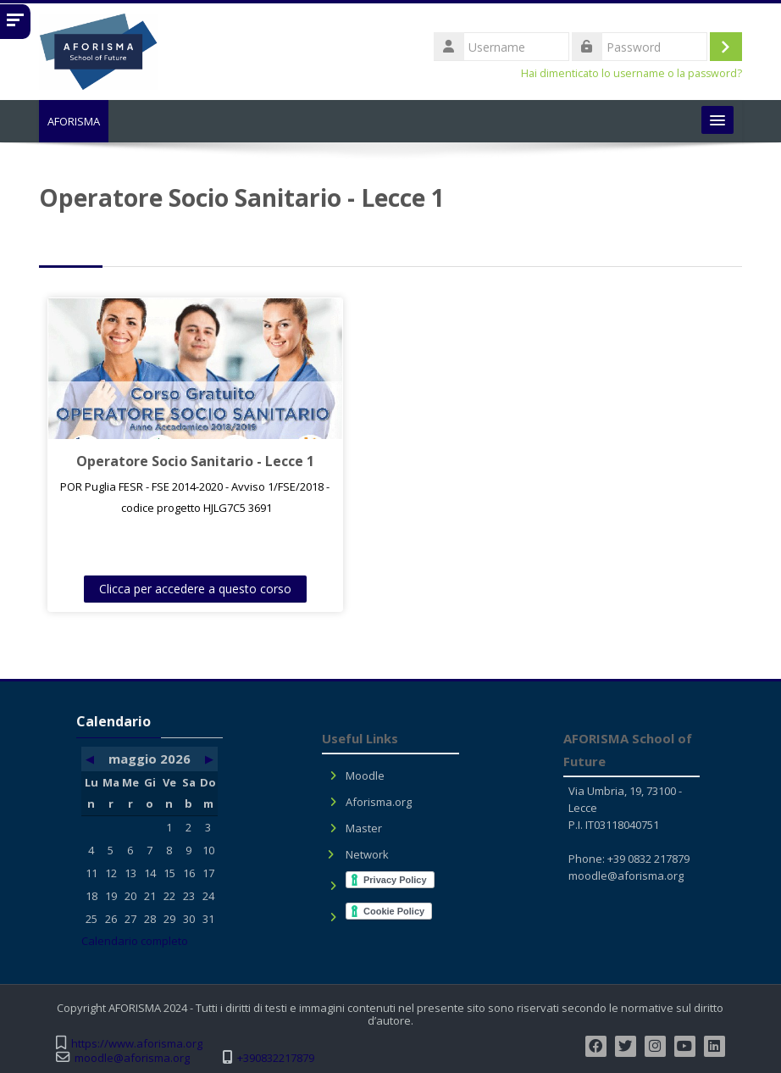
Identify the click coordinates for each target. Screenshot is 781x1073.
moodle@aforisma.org (626, 875)
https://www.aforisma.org (136, 1043)
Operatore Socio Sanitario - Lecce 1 (186, 461)
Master (364, 828)
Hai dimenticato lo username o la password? (631, 73)
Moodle (365, 775)
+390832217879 (275, 1058)
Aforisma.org (379, 801)
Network (367, 854)
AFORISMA (73, 121)
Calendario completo (134, 940)
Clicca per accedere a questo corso (186, 589)
